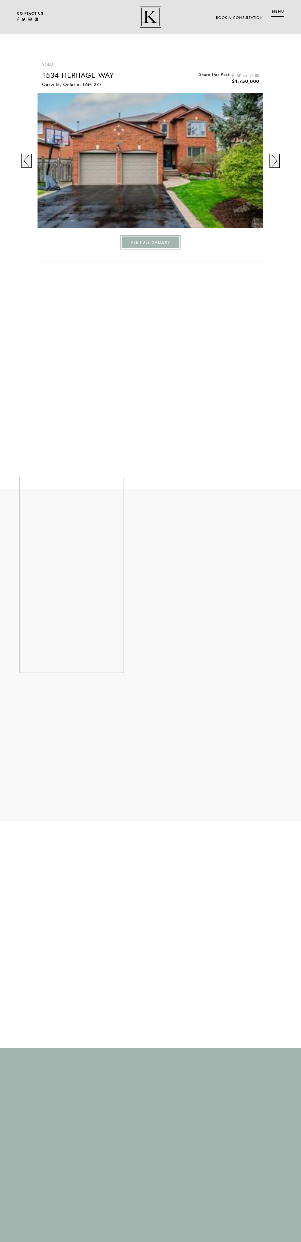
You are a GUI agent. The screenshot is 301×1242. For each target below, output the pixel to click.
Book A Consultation (239, 17)
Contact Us (30, 13)
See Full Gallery (150, 242)
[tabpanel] (150, 160)
